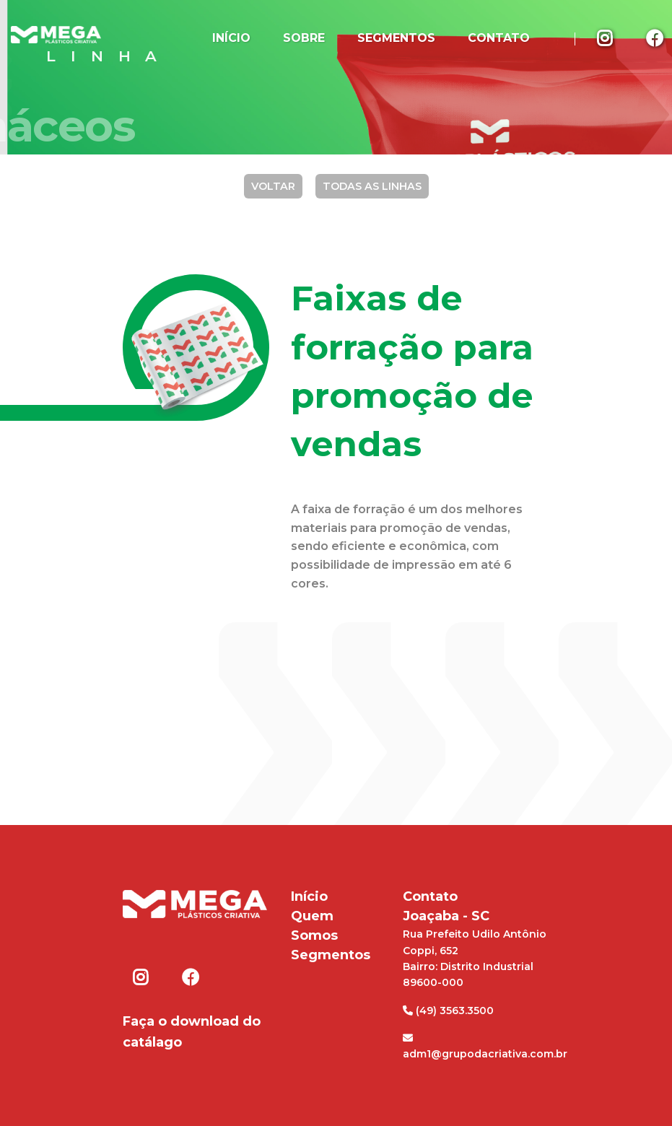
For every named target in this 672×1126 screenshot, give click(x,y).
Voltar (273, 186)
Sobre (304, 38)
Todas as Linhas (372, 186)
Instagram (606, 37)
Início (231, 38)
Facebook (190, 977)
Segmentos (396, 38)
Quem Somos (314, 925)
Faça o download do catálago (192, 1031)
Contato (499, 38)
